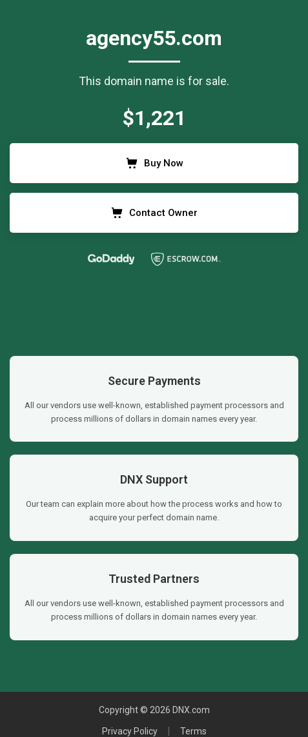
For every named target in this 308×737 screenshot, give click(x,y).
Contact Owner (154, 212)
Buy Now (154, 163)
